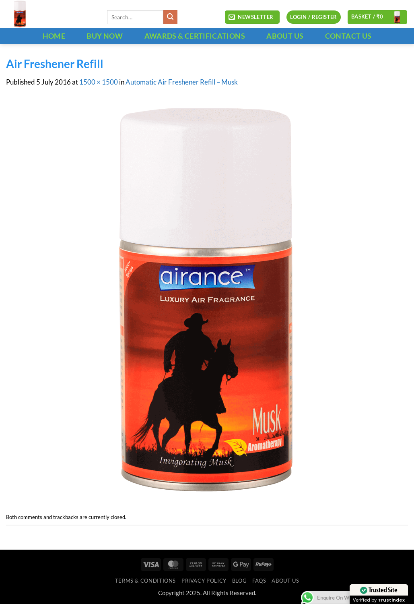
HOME (54, 35)
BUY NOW (105, 35)
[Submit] (170, 17)
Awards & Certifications (194, 35)
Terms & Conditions (145, 580)
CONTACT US (348, 35)
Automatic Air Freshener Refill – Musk (182, 82)
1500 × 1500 (98, 82)
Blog (239, 580)
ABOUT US (284, 35)
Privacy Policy (204, 580)
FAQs (259, 580)
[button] (252, 17)
